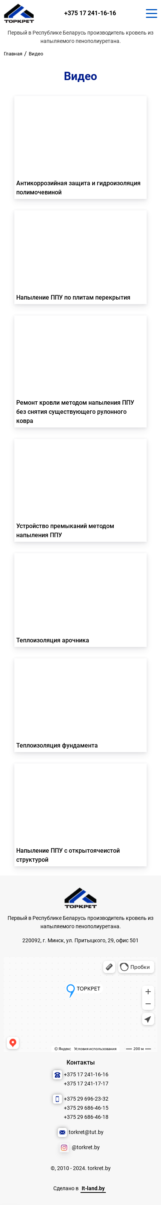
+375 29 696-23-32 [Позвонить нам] (86, 1099)
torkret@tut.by (86, 1132)
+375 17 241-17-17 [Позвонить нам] (86, 1083)
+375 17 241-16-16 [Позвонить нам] (90, 13)
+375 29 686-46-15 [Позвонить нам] (86, 1108)
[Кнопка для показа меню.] (151, 13)
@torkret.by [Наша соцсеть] (86, 1147)
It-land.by (93, 1188)
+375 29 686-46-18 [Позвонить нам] (86, 1117)
